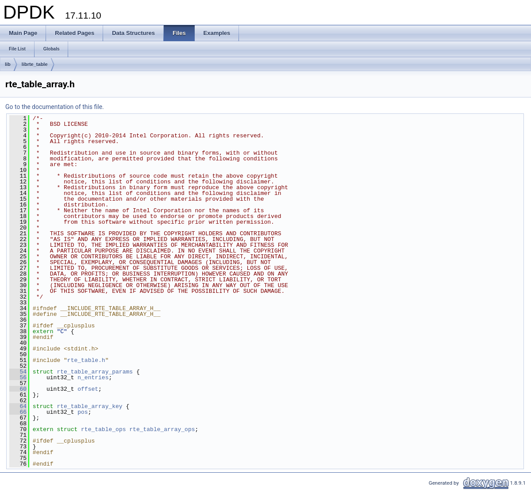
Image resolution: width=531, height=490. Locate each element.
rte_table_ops (103, 429)
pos (82, 412)
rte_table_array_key (89, 406)
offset (87, 389)
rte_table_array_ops (162, 429)
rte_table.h (86, 360)
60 (18, 389)
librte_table (35, 64)
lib (8, 64)
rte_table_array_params (95, 372)
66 (18, 412)
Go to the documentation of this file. (54, 106)
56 (18, 377)
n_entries (92, 377)
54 (18, 372)
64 (18, 406)
